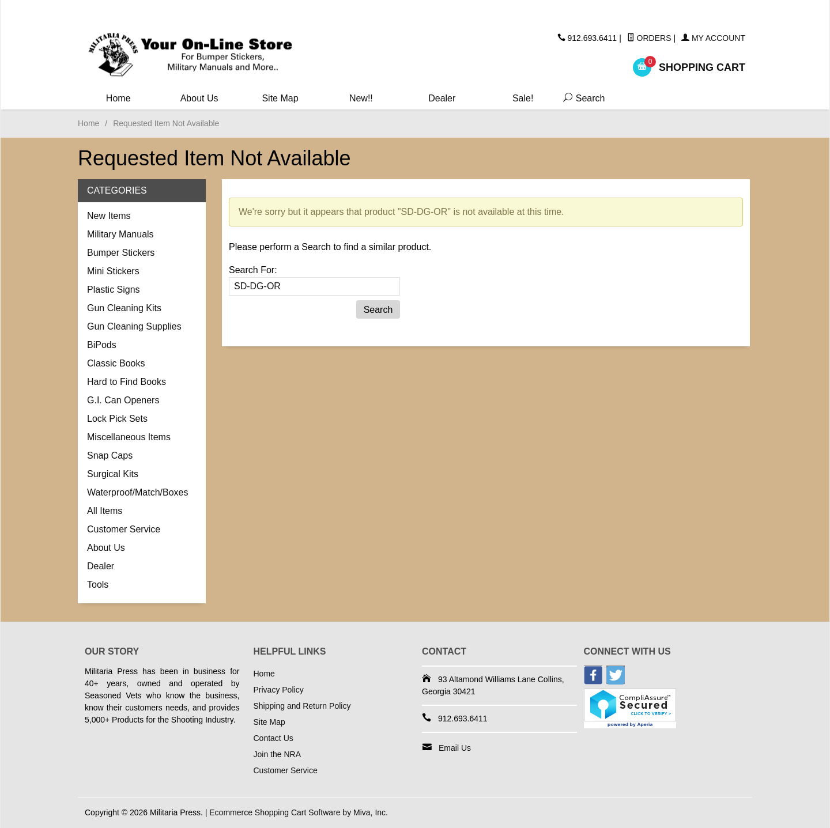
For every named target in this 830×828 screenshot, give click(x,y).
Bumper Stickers (120, 253)
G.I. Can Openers (123, 400)
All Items (104, 511)
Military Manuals (120, 234)
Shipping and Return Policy (302, 705)
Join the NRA (277, 754)
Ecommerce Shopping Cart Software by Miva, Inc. (298, 812)
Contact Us (273, 738)
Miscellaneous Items (129, 437)
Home (118, 98)
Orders (649, 38)
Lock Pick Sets (117, 419)
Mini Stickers (113, 271)
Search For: (253, 270)
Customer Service (123, 529)
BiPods (101, 345)
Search (581, 98)
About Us (199, 98)
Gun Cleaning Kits (124, 308)
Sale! (522, 98)
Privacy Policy (279, 689)
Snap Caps (110, 455)
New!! (361, 98)
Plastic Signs (113, 289)
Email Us (455, 748)
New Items (109, 216)
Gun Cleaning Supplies (134, 326)
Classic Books (116, 363)
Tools (97, 584)
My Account (713, 38)
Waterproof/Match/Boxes (137, 492)
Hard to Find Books (126, 382)
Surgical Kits (112, 474)
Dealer (441, 98)
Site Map (280, 98)
